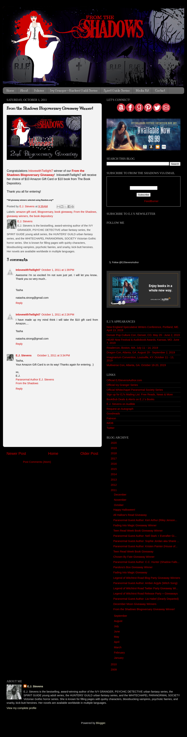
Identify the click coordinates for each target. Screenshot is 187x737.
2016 (114, 463)
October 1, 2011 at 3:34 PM (53, 355)
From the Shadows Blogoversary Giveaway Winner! (144, 609)
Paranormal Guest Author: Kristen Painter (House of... (145, 546)
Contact (160, 90)
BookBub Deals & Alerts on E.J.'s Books (130, 399)
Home (10, 90)
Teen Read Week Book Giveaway (133, 551)
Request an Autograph (120, 408)
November (120, 499)
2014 (114, 474)
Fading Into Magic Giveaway (130, 572)
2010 (114, 664)
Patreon (111, 418)
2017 (114, 458)
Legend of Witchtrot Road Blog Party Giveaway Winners (146, 577)
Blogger (100, 722)
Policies (39, 90)
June (117, 631)
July (117, 626)
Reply (19, 302)
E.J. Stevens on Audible (121, 403)
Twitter (110, 427)
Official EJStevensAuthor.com (124, 380)
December (120, 494)
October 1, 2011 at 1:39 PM (58, 269)
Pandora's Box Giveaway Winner (133, 567)
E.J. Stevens (24, 355)
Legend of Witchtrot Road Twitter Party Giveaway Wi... (145, 588)
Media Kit (142, 90)
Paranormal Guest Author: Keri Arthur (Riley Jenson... (145, 520)
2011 (114, 490)
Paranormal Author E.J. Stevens (35, 379)
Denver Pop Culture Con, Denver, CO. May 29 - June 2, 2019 (143, 335)
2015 (114, 468)
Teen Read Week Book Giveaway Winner (138, 530)
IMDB (110, 423)
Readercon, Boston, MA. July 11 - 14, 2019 (132, 347)
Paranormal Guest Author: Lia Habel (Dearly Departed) (146, 598)
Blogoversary (45, 211)
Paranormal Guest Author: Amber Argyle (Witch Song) (145, 583)
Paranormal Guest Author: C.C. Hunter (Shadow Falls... (146, 562)
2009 (114, 669)
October (119, 505)
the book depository (41, 216)
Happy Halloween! (124, 509)
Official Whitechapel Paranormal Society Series (135, 389)
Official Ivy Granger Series (122, 384)
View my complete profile (21, 708)
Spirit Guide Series (117, 90)
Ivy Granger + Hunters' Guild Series (73, 90)
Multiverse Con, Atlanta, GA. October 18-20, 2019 (136, 365)
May (117, 636)
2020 (114, 442)
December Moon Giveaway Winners (134, 604)
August (118, 621)
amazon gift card (26, 211)
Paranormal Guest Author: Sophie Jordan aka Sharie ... (146, 541)
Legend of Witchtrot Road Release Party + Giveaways (145, 593)
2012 (114, 484)
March (118, 647)
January (119, 657)
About (24, 90)
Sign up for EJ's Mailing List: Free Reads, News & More (140, 394)
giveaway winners (17, 216)
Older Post (89, 453)
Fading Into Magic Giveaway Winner (135, 525)
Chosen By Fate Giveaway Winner (133, 556)
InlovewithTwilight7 (40, 170)
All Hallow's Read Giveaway (130, 514)
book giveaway (63, 211)
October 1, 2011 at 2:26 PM (58, 314)
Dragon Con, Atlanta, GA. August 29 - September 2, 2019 (141, 352)
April (117, 641)
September (121, 615)
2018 (114, 453)
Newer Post (16, 453)
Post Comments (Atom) (37, 461)
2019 (114, 448)
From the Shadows (85, 211)
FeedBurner (151, 201)
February (120, 652)
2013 (114, 479)
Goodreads (113, 413)
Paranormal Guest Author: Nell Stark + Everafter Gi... (145, 535)
